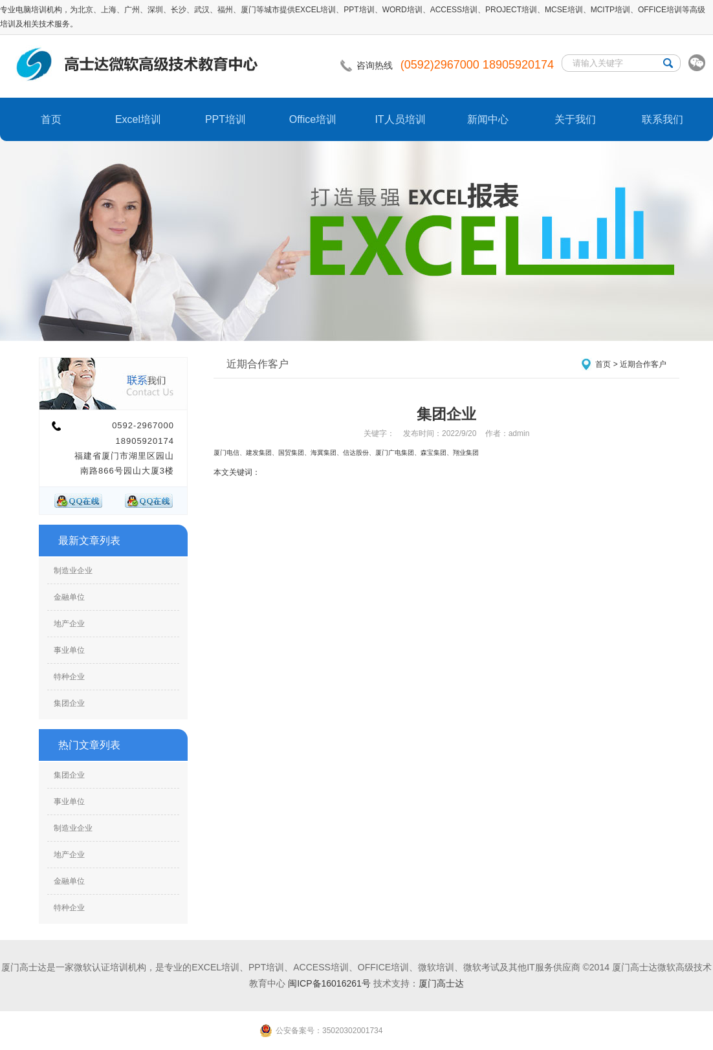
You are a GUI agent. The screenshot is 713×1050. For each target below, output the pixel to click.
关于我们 (575, 119)
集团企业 (69, 703)
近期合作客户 (643, 364)
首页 (51, 119)
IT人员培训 (400, 119)
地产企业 (69, 623)
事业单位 (69, 650)
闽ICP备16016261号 (329, 983)
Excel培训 (138, 119)
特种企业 (69, 676)
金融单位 (69, 597)
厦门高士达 (441, 983)
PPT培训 (225, 119)
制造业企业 (73, 570)
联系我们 (662, 119)
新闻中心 (488, 119)
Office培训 (313, 119)
